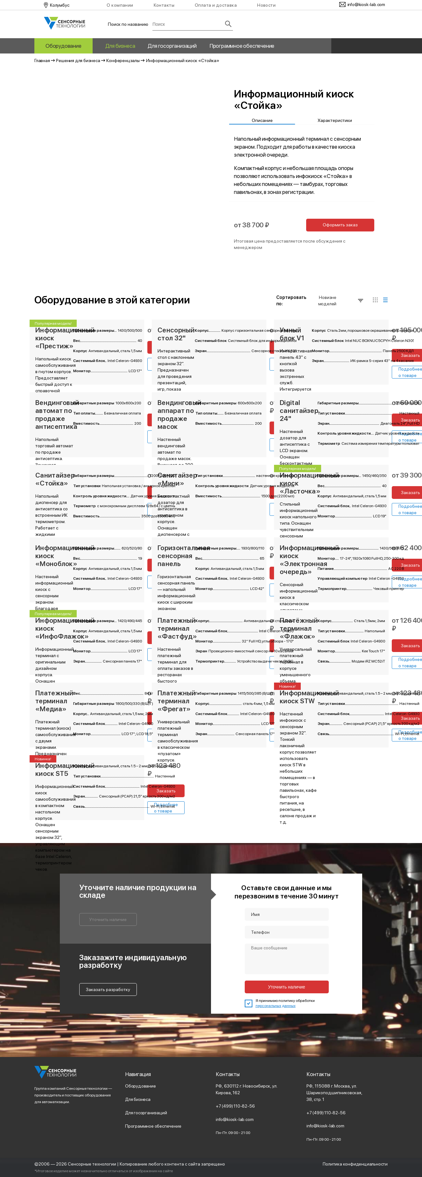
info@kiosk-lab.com (234, 1119)
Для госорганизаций (172, 46)
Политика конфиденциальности (355, 1163)
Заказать (166, 790)
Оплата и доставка (216, 5)
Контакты (164, 5)
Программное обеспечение (241, 46)
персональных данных (276, 1005)
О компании (120, 5)
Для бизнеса (120, 46)
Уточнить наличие (108, 919)
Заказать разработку (108, 989)
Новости (266, 5)
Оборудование (63, 46)
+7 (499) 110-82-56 (235, 1106)
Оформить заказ (340, 224)
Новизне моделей (340, 300)
